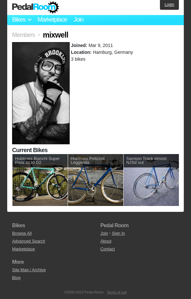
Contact (107, 248)
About (105, 241)
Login (169, 4)
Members (23, 35)
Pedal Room (35, 7)
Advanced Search (28, 241)
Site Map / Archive (29, 269)
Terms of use (117, 292)
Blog (16, 277)
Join (78, 19)
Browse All (22, 233)
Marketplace (52, 19)
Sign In (118, 233)
